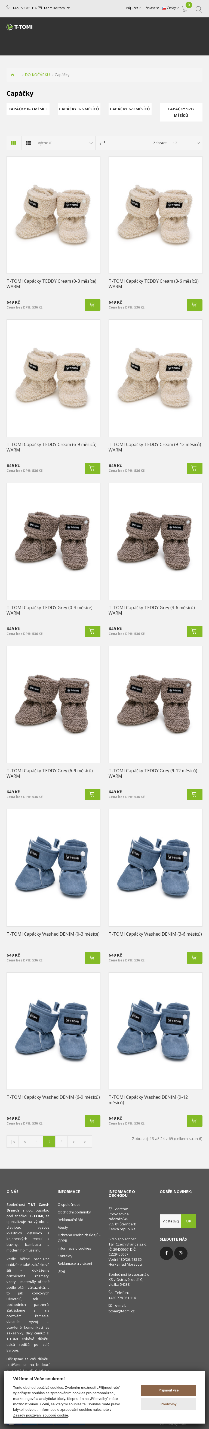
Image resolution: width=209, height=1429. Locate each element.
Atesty (63, 1227)
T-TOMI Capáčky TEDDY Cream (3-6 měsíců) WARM (154, 283)
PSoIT (183, 1423)
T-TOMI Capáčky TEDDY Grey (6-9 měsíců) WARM (50, 773)
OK (188, 1220)
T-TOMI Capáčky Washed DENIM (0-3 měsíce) (53, 934)
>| (86, 1141)
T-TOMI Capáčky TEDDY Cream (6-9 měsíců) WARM (52, 447)
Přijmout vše (168, 1390)
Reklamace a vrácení (75, 1263)
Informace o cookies (74, 1248)
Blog (61, 1271)
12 (175, 142)
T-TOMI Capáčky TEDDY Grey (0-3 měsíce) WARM (50, 610)
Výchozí (44, 142)
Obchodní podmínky (74, 1212)
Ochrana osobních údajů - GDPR (79, 1237)
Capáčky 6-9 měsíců (130, 108)
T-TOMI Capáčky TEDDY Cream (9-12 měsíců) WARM (155, 447)
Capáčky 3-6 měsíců (79, 108)
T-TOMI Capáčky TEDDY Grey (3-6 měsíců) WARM (152, 610)
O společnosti (69, 1204)
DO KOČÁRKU (37, 74)
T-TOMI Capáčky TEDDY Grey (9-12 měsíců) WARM (153, 773)
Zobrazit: (160, 143)
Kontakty (65, 1255)
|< (13, 1141)
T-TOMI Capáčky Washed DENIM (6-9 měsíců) (53, 1097)
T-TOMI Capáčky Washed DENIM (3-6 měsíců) (155, 934)
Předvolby (169, 1404)
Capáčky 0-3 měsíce (28, 108)
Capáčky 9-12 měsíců (181, 112)
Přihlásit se (151, 8)
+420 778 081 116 (24, 8)
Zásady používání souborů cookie (40, 1415)
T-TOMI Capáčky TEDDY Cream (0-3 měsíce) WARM (51, 283)
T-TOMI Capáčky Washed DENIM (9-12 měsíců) (148, 1100)
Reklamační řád (70, 1219)
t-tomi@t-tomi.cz (56, 8)
